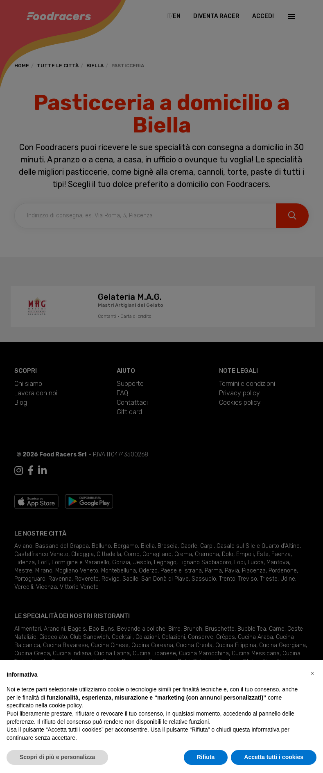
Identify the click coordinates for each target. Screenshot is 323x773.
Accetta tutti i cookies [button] (273, 757)
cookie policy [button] (65, 705)
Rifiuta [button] (206, 757)
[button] (312, 673)
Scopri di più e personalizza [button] (57, 757)
